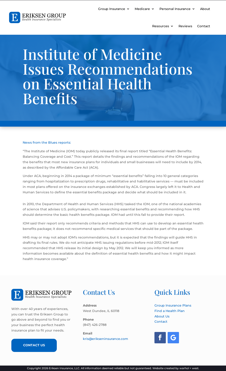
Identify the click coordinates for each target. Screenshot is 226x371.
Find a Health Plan (169, 311)
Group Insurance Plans (172, 305)
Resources (160, 26)
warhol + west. (189, 368)
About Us (161, 316)
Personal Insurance (175, 9)
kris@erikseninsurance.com (105, 339)
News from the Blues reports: (47, 142)
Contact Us (34, 345)
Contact (203, 26)
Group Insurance (111, 9)
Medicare (142, 9)
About (205, 9)
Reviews (185, 26)
